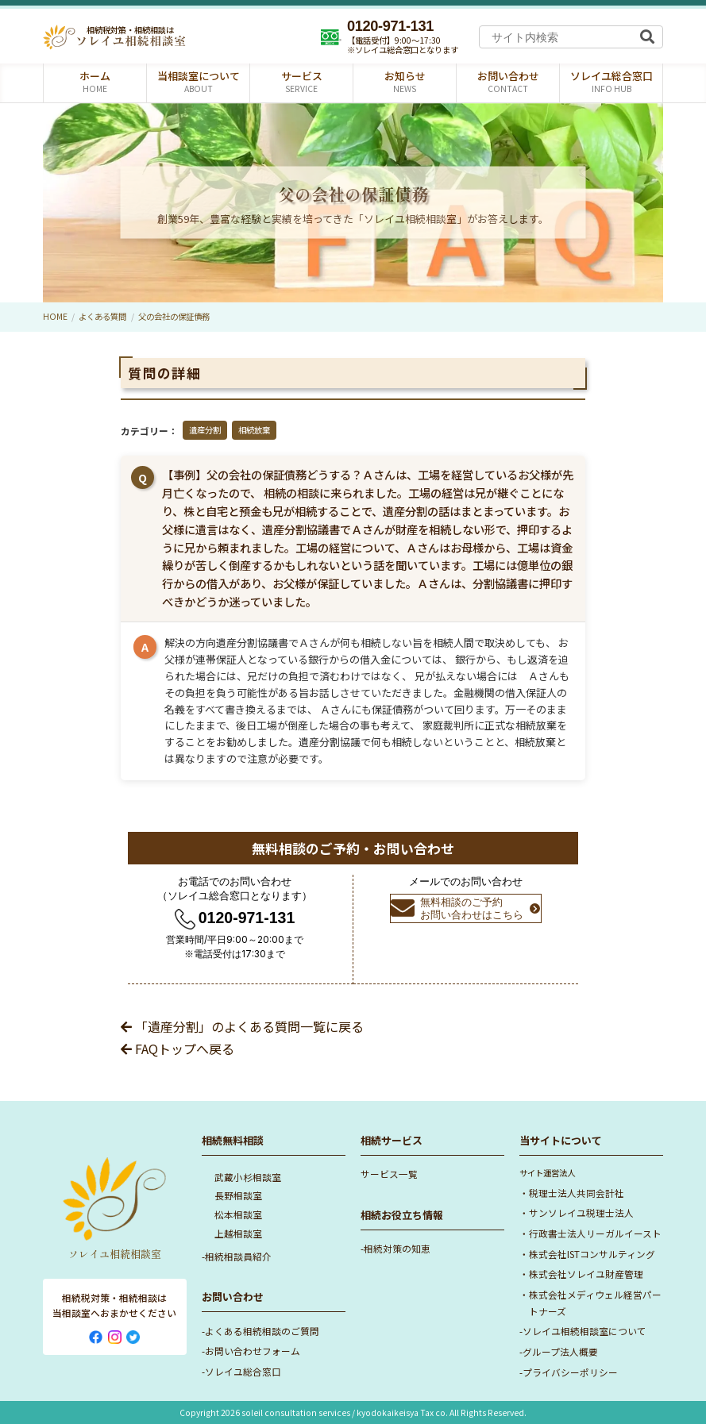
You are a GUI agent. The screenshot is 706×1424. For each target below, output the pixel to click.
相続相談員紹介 (238, 1256)
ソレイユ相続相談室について (584, 1330)
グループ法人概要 (560, 1351)
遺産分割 (205, 430)
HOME (55, 316)
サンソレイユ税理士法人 (581, 1212)
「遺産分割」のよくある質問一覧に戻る (242, 1026)
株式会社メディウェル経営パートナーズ (595, 1302)
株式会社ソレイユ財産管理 (586, 1273)
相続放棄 (254, 430)
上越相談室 (238, 1233)
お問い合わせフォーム (252, 1350)
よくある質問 (102, 316)
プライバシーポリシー (570, 1372)
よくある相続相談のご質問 (262, 1330)
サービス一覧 (389, 1173)
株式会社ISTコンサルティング (592, 1253)
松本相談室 (238, 1214)
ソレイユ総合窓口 (243, 1371)
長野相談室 (238, 1195)
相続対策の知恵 (397, 1248)
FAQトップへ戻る (177, 1048)
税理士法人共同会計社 (576, 1192)
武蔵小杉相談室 (247, 1176)
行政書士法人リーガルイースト (595, 1233)
